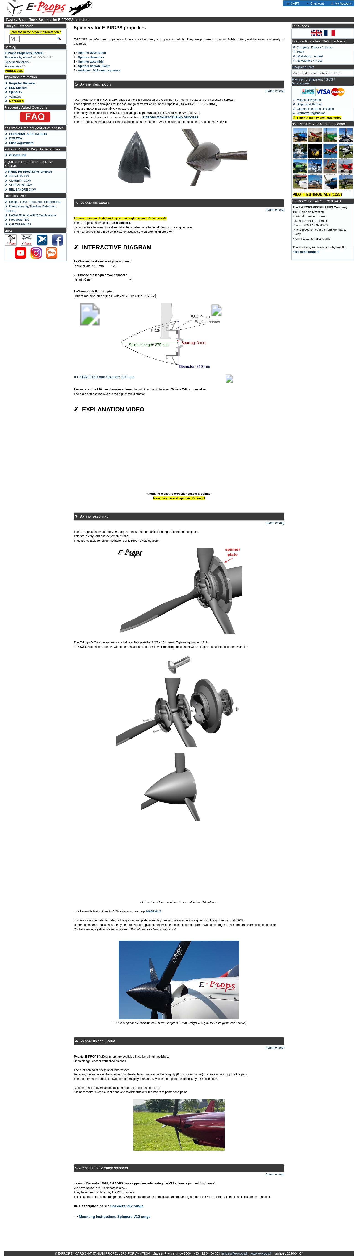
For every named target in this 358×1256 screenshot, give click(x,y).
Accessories (13, 66)
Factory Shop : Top (20, 19)
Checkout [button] (315, 3)
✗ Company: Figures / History (313, 47)
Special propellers (17, 62)
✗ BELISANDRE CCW (20, 189)
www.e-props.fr (261, 1253)
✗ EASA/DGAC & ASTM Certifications (30, 215)
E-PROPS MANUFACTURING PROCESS (170, 117)
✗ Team (298, 51)
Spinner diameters (91, 57)
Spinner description (92, 52)
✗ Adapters (13, 96)
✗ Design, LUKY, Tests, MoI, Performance (33, 202)
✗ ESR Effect (14, 138)
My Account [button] (340, 3)
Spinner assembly (90, 61)
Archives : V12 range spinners (99, 70)
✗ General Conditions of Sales (313, 108)
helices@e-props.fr (306, 251)
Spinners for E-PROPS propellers (64, 19)
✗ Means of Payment (307, 100)
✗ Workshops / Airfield (308, 56)
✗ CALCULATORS (18, 224)
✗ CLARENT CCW (18, 180)
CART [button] (292, 3)
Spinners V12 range (126, 1206)
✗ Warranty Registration (309, 113)
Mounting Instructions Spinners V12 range (115, 1217)
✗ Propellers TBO (17, 219)
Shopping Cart (303, 67)
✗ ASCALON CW (17, 176)
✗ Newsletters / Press (307, 60)
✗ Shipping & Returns (307, 104)
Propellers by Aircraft (18, 57)
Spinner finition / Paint (94, 66)
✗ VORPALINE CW (18, 185)
